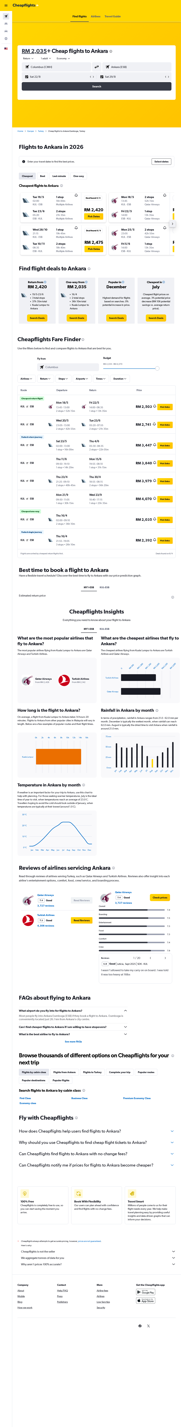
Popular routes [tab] (146, 1072)
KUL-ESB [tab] (104, 587)
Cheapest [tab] (27, 176)
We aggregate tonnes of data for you (98, 1258)
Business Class (79, 1098)
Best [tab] (42, 176)
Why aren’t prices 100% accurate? (98, 1264)
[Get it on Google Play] (145, 1292)
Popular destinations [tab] (33, 1080)
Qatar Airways (45, 895)
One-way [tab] (78, 176)
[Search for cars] (6, 31)
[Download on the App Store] (145, 1300)
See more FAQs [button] (73, 1041)
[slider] (157, 368)
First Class (25, 1098)
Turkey (41, 131)
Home (20, 131)
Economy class (28, 1103)
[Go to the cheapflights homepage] (26, 5)
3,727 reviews (45, 905)
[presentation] (110, 51)
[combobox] (64, 58)
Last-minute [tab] (59, 176)
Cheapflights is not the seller (98, 1251)
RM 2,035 (34, 51)
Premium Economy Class (137, 1098)
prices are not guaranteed (89, 1241)
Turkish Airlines (45, 915)
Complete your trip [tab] (119, 1072)
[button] (6, 5)
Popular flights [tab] (61, 1080)
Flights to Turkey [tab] (92, 1072)
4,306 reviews (45, 925)
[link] (37, 318)
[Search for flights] (6, 16)
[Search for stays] (6, 23)
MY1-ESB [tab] (89, 587)
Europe (30, 131)
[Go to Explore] (6, 38)
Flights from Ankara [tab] (64, 1072)
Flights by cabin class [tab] (34, 1072)
